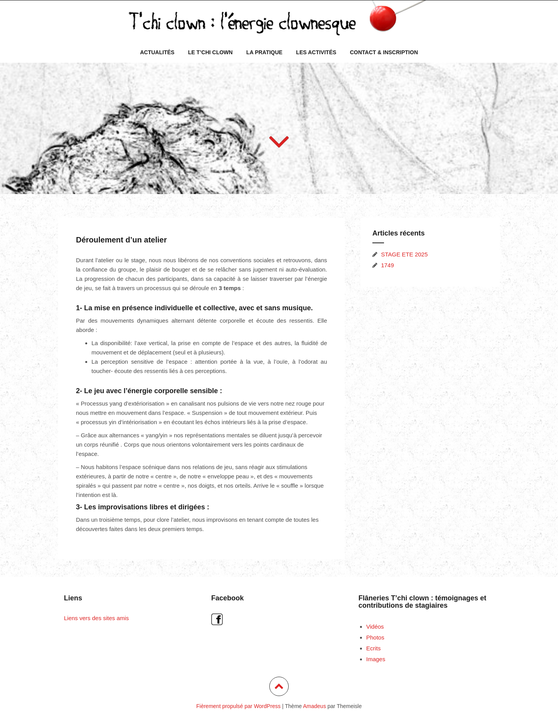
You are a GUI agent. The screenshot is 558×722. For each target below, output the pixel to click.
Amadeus (314, 706)
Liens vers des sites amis (96, 618)
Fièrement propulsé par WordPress (238, 706)
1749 (387, 265)
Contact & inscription (384, 52)
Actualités (157, 52)
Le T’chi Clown (210, 52)
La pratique (264, 52)
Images (375, 659)
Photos (375, 637)
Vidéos (375, 626)
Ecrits (373, 648)
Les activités (316, 52)
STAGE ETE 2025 (404, 254)
